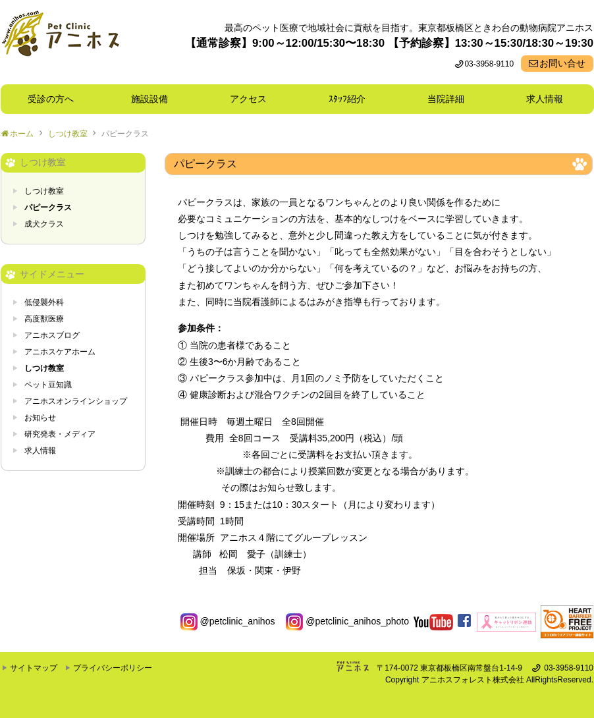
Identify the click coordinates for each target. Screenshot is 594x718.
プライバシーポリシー (112, 668)
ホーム (22, 133)
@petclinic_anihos (227, 621)
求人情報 (544, 99)
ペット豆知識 (48, 384)
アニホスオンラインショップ (75, 401)
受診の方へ (51, 99)
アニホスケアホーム (59, 351)
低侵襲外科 (44, 302)
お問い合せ (562, 63)
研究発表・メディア (59, 434)
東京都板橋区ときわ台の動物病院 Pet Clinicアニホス (60, 42)
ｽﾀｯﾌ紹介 (352, 99)
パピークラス (125, 133)
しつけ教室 (68, 133)
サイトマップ (33, 668)
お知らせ (40, 417)
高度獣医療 (44, 318)
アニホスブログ (52, 335)
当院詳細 (445, 99)
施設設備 (154, 99)
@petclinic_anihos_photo (347, 621)
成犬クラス (44, 224)
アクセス (248, 99)
